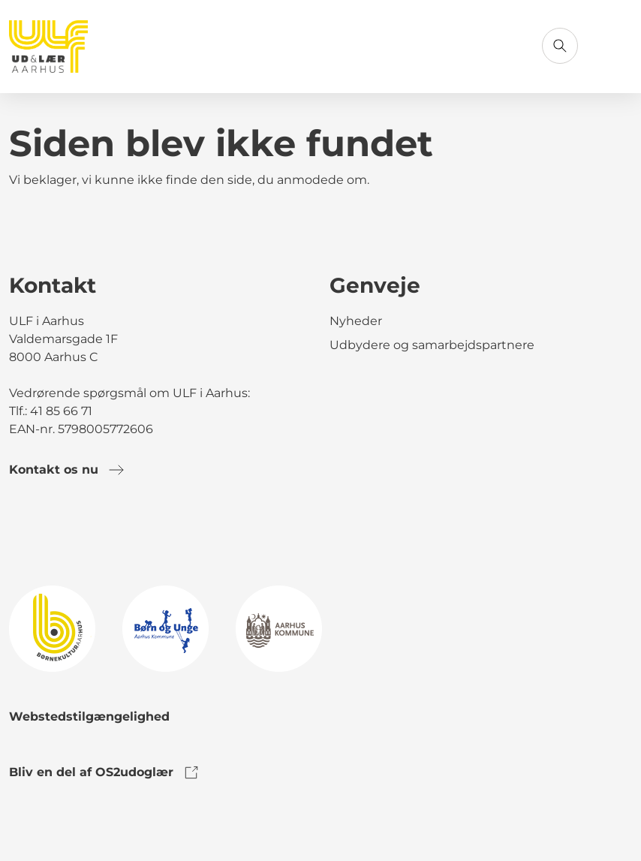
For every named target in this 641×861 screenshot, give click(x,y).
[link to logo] (52, 628)
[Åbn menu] (614, 46)
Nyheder (356, 321)
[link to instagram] (63, 531)
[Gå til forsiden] (48, 46)
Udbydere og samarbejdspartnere (432, 345)
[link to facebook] (21, 531)
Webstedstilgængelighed (89, 716)
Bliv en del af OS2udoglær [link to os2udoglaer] (104, 772)
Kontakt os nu (67, 470)
